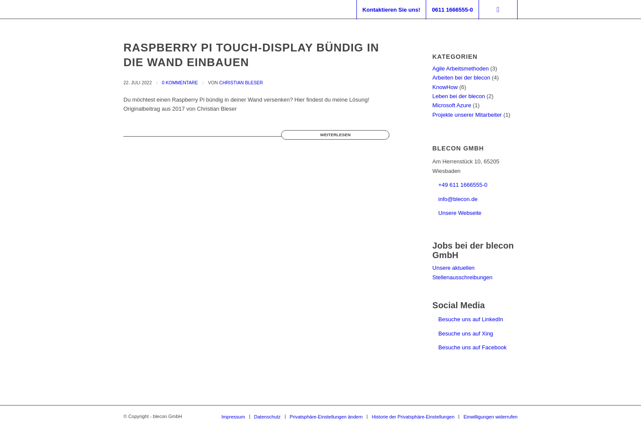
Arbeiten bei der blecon (461, 77)
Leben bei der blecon (458, 96)
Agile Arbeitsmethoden (460, 68)
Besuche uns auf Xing (465, 333)
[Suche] (498, 9)
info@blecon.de (458, 199)
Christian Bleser (241, 82)
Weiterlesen (335, 134)
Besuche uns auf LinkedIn (470, 319)
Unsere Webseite (459, 213)
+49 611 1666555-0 (462, 185)
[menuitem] (391, 9)
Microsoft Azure (451, 105)
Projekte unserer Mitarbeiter (467, 115)
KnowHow (445, 87)
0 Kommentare (180, 82)
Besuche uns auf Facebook (472, 347)
